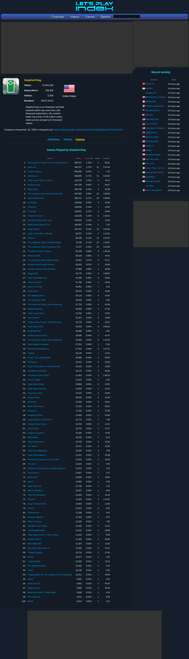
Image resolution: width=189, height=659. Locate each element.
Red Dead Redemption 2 (38, 349)
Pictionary (32, 207)
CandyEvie (150, 177)
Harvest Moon (34, 397)
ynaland (149, 88)
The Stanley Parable (36, 566)
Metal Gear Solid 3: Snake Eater (42, 592)
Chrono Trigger (34, 380)
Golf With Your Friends (37, 526)
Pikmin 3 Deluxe (35, 521)
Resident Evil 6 (34, 539)
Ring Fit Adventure (36, 442)
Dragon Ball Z (34, 229)
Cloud (30, 570)
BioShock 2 (33, 477)
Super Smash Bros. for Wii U (40, 180)
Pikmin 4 (31, 499)
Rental (30, 601)
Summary (53, 139)
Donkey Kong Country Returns (41, 264)
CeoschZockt (151, 124)
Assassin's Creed (35, 415)
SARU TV (150, 84)
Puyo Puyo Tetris (35, 393)
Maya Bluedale (152, 119)
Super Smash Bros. (36, 313)
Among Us (32, 411)
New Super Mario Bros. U (39, 548)
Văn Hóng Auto (152, 159)
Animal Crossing (35, 309)
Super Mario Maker (36, 384)
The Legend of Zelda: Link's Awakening (45, 304)
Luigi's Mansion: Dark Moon (40, 419)
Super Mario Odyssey (37, 388)
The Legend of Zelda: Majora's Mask (43, 260)
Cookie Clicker (34, 561)
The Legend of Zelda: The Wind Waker (44, 242)
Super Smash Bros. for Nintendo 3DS (44, 366)
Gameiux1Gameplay (155, 106)
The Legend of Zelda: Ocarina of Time (44, 247)
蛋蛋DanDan (151, 132)
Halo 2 (30, 481)
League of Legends (36, 433)
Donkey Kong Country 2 (38, 335)
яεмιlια (149, 150)
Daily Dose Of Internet (155, 128)
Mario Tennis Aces (36, 406)
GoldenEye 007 (34, 331)
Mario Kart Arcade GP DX (39, 225)
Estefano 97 (151, 93)
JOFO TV (150, 146)
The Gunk (32, 464)
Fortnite (31, 353)
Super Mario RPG (35, 326)
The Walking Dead (36, 295)
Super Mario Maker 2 (37, 455)
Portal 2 (31, 508)
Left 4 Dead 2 (33, 318)
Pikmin (31, 557)
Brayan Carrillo (152, 137)
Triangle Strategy (35, 552)
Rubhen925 (151, 101)
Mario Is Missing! (35, 490)
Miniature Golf (34, 256)
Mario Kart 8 (33, 291)
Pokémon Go (33, 513)
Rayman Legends (35, 517)
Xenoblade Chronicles (37, 371)
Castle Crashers (35, 171)
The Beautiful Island (36, 530)
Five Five (150, 186)
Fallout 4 (31, 238)
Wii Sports (32, 362)
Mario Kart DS (34, 583)
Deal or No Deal (35, 287)
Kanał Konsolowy (153, 155)
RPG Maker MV (34, 544)
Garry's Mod (33, 428)
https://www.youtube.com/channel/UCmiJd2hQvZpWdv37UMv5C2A (88, 129)
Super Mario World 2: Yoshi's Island (43, 535)
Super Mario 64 (34, 486)
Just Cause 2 (33, 473)
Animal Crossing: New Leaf (39, 220)
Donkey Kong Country (37, 424)
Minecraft (32, 167)
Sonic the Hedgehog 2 (37, 278)
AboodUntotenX (152, 110)
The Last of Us (34, 597)
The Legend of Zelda (37, 300)
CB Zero (149, 115)
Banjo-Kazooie (34, 588)
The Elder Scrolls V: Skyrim (39, 251)
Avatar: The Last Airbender (39, 357)
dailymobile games (154, 190)
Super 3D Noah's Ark (37, 504)
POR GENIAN (152, 141)
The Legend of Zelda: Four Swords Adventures (48, 163)
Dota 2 (30, 579)
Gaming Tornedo (153, 181)
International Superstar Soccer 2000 (43, 459)
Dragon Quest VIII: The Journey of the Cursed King (50, 575)
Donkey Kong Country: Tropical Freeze (44, 322)
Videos (67, 139)
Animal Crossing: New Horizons (41, 269)
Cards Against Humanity (38, 344)
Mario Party (33, 189)
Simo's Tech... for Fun (155, 168)
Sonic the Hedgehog (36, 495)
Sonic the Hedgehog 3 (37, 450)
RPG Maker (33, 437)
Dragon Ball (33, 273)
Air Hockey (32, 202)
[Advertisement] (68, 48)
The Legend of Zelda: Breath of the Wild (45, 194)
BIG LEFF (150, 163)
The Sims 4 (33, 446)
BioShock (32, 402)
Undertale (32, 211)
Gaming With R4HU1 (155, 172)
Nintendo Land (34, 185)
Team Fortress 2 (35, 282)
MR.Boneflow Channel (155, 97)
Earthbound (33, 176)
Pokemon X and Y (35, 216)
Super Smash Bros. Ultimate (40, 233)
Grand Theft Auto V (36, 198)
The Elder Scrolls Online (38, 375)
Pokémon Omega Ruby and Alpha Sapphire (47, 468)
